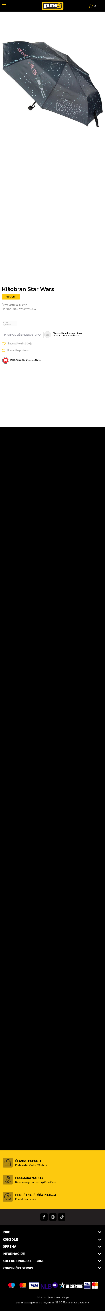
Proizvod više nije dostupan (22, 334)
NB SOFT (60, 1302)
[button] (17, 344)
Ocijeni (10, 297)
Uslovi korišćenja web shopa (52, 1297)
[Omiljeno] (92, 6)
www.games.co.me (35, 1302)
